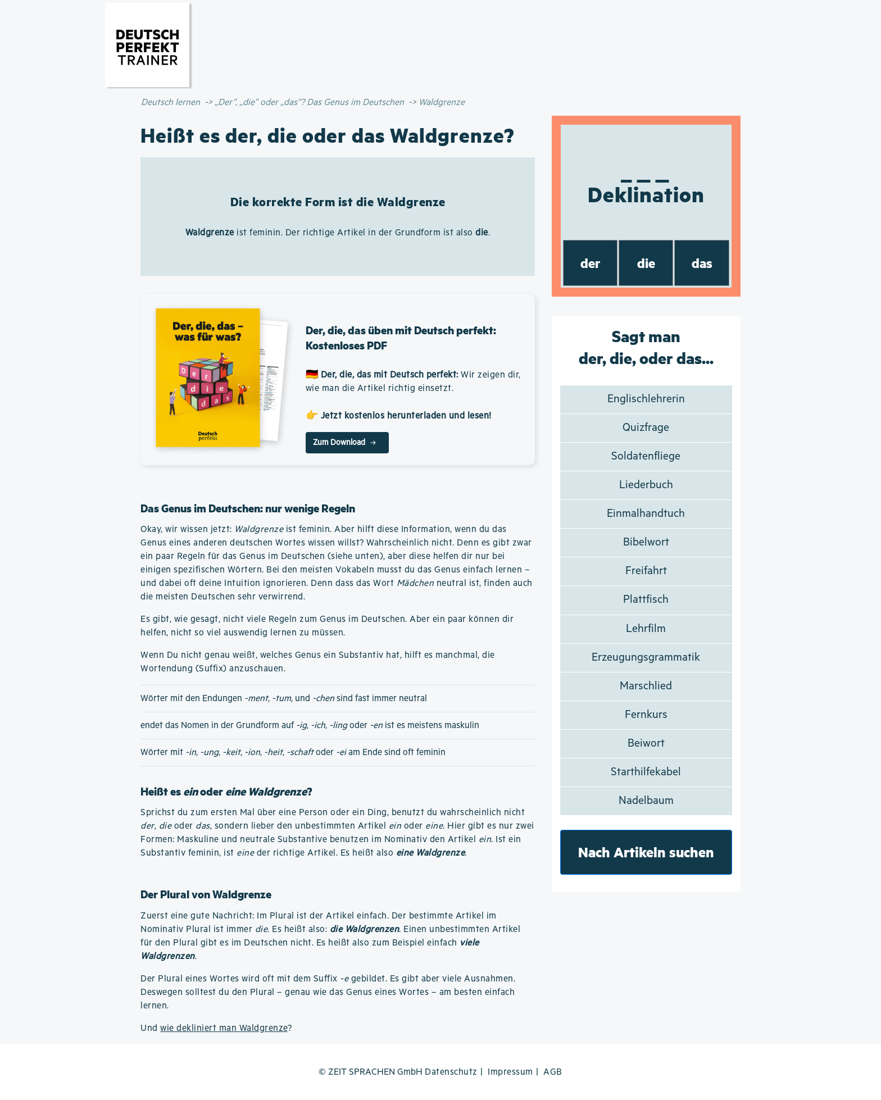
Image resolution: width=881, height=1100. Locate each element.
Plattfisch (646, 599)
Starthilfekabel (646, 772)
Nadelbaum (646, 800)
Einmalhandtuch (646, 513)
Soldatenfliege (645, 456)
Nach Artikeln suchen (646, 852)
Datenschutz (451, 1072)
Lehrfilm (646, 628)
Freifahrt (646, 571)
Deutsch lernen (170, 102)
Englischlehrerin (646, 399)
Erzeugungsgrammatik (646, 657)
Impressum (510, 1072)
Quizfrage (646, 427)
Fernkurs (646, 714)
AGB (552, 1072)
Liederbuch (646, 485)
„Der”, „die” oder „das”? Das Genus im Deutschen (309, 102)
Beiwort (646, 743)
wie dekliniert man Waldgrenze (224, 1028)
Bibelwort (646, 542)
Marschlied (646, 686)
